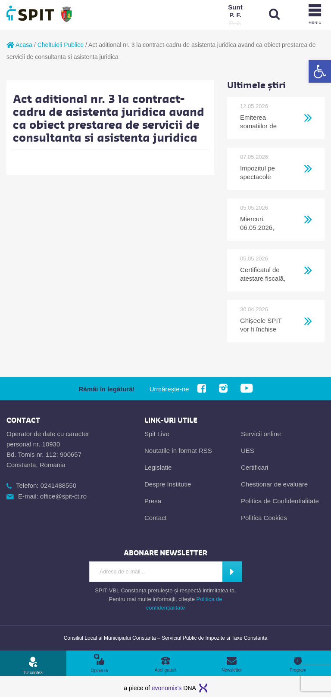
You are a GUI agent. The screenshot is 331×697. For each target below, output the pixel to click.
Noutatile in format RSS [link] (178, 450)
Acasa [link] (19, 44)
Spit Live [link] (156, 433)
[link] (320, 71)
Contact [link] (155, 517)
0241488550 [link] (58, 485)
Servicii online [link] (261, 433)
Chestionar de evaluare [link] (274, 484)
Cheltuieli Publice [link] (60, 44)
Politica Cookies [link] (264, 517)
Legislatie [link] (158, 467)
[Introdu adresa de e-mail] (155, 571)
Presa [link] (152, 501)
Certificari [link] (254, 467)
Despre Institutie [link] (167, 484)
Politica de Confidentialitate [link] (280, 501)
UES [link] (247, 450)
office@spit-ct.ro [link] (63, 496)
